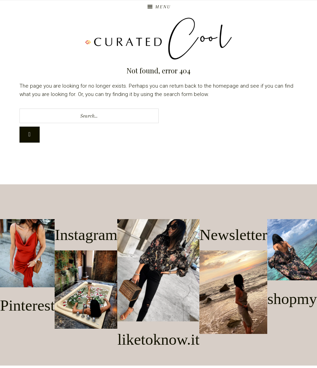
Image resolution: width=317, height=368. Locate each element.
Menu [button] (163, 6)
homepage (226, 86)
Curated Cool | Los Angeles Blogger (158, 38)
